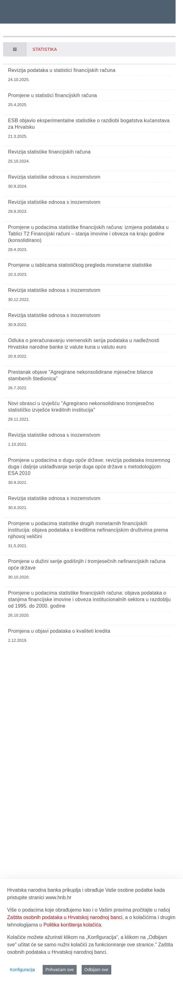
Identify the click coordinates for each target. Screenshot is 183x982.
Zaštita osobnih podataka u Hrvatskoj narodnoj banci (64, 917)
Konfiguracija (22, 969)
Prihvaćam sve (59, 969)
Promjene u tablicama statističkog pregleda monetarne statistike (80, 265)
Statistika (44, 49)
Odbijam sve (96, 969)
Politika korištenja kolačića (72, 924)
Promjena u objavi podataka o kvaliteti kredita (59, 631)
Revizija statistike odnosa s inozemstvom (54, 177)
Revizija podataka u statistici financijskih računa (61, 70)
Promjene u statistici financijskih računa (52, 95)
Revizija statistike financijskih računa (49, 151)
